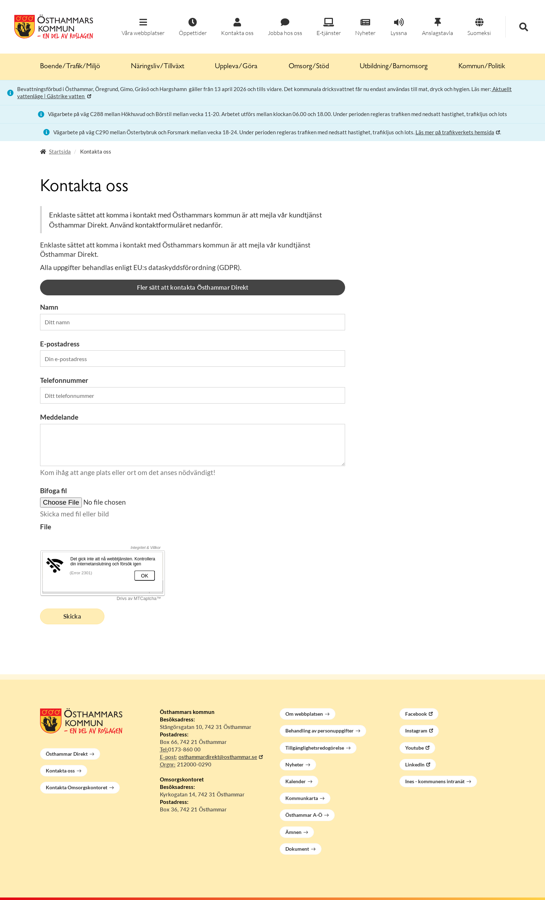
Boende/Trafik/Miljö (70, 66)
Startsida (60, 151)
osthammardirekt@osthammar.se (217, 757)
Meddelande (59, 417)
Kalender (295, 781)
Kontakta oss (60, 771)
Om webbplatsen (304, 714)
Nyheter (294, 764)
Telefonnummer (64, 380)
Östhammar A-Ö (303, 815)
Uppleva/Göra (236, 66)
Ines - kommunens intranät (435, 781)
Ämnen (293, 832)
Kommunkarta (301, 798)
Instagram (416, 731)
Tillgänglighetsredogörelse (314, 748)
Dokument (297, 849)
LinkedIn (414, 764)
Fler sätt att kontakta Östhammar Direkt (193, 287)
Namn (49, 307)
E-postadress (59, 344)
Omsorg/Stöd (309, 66)
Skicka (72, 616)
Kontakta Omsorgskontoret (76, 787)
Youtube (414, 748)
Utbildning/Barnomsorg (394, 66)
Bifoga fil (53, 490)
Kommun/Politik (481, 66)
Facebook (416, 714)
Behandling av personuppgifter (319, 731)
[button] (143, 27)
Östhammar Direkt (67, 754)
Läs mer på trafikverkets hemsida (455, 132)
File (45, 526)
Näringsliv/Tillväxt (157, 66)
